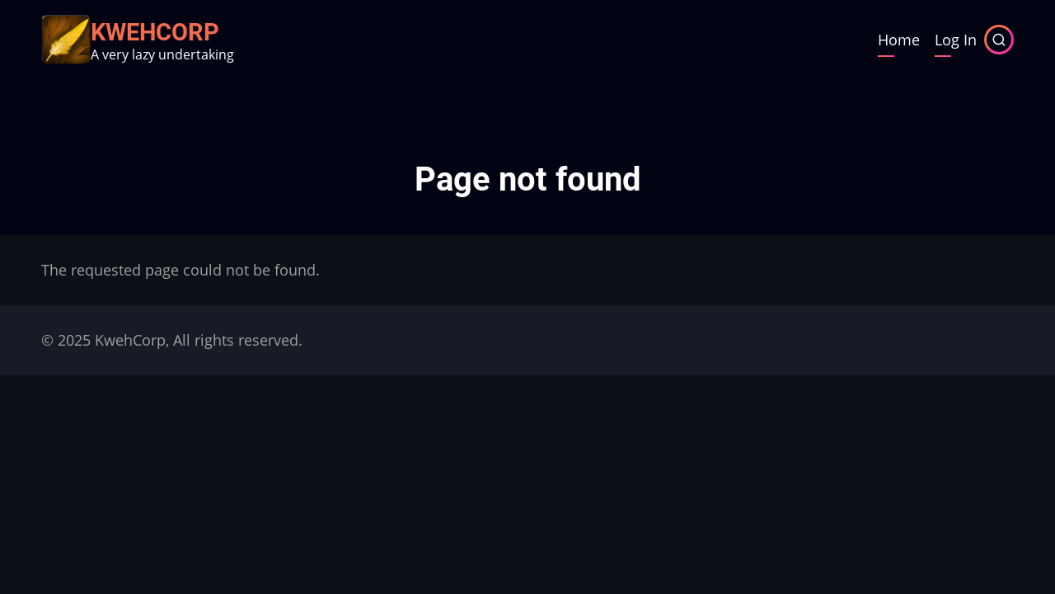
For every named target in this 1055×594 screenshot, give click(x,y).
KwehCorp (155, 32)
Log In (956, 40)
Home (899, 40)
